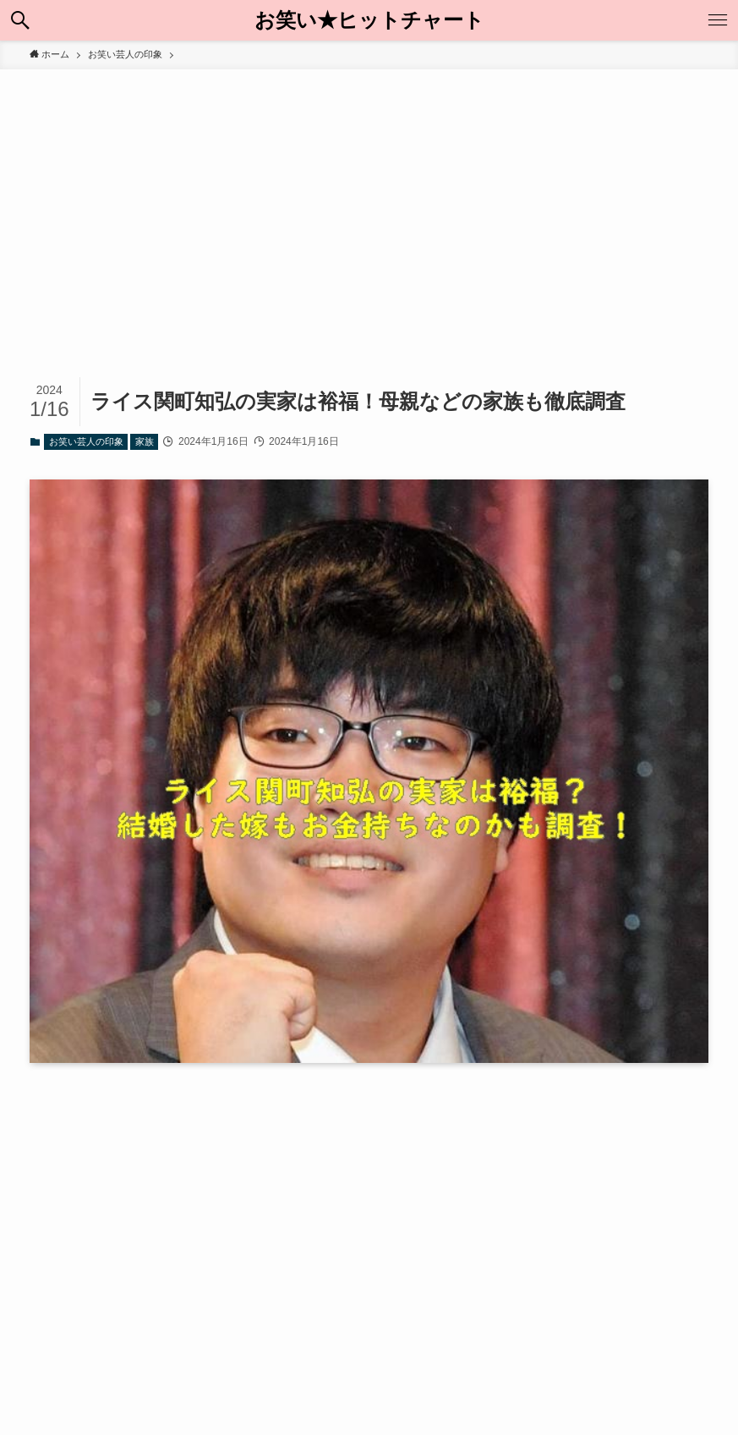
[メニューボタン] (717, 20)
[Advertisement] (369, 196)
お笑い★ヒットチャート (369, 20)
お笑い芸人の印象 (86, 441)
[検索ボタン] (20, 20)
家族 (144, 441)
